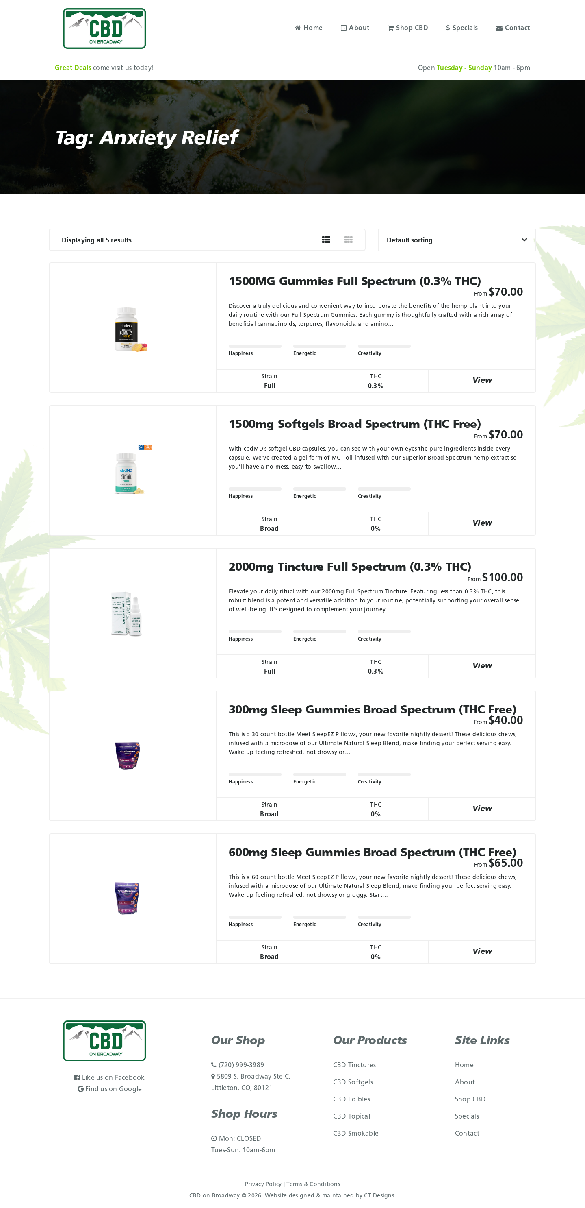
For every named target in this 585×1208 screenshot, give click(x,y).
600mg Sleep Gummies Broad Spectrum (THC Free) (373, 853)
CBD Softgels (353, 1082)
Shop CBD (408, 28)
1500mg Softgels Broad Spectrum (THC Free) (355, 425)
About (355, 28)
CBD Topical (351, 1117)
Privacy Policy (263, 1185)
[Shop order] (457, 240)
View (482, 381)
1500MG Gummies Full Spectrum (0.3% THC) (355, 282)
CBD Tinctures (354, 1065)
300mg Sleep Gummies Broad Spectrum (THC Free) (373, 710)
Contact (513, 28)
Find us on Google (110, 1089)
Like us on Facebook (109, 1078)
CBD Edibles (351, 1100)
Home (309, 28)
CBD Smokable (356, 1134)
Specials (462, 28)
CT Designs (379, 1196)
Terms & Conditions (313, 1185)
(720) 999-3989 (237, 1065)
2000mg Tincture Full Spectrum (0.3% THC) (350, 567)
